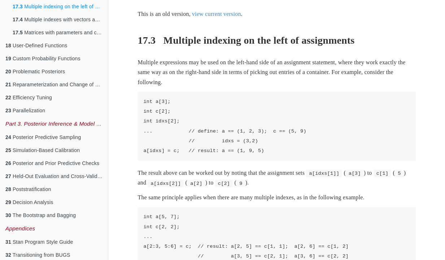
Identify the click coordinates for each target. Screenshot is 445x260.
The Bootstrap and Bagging (40, 215)
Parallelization (25, 110)
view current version (216, 14)
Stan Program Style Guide (39, 242)
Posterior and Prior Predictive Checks (52, 163)
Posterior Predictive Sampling (43, 137)
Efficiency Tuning (28, 97)
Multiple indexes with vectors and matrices (60, 19)
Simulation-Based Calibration (42, 150)
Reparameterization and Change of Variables (56, 84)
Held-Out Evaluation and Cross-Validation (56, 176)
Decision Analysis (29, 202)
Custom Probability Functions (42, 58)
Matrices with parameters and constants (60, 32)
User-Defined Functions (36, 45)
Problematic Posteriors (35, 71)
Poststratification (28, 189)
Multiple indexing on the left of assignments (60, 6)
